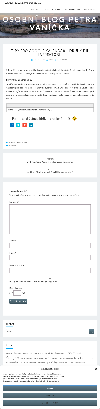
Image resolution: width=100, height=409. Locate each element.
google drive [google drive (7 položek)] (67, 358)
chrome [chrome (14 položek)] (40, 352)
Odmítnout (50, 395)
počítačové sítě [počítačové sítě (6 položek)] (73, 363)
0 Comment (63, 60)
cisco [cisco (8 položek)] (47, 353)
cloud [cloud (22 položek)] (52, 353)
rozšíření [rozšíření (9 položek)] (81, 362)
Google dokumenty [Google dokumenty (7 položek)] (56, 358)
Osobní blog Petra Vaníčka (23, 3)
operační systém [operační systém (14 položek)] (54, 362)
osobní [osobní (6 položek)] (65, 363)
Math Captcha (15, 288)
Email (12, 252)
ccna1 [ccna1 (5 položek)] (34, 353)
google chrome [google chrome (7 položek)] (25, 358)
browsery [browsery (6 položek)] (26, 353)
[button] (96, 368)
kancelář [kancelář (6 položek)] (12, 363)
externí (12, 145)
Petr (51, 60)
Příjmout (50, 388)
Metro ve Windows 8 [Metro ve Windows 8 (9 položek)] (29, 362)
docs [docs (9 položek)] (65, 353)
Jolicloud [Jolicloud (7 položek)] (86, 358)
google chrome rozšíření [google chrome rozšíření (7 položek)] (39, 358)
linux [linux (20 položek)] (18, 362)
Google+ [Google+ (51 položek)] (12, 357)
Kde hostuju (89, 9)
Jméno (13, 240)
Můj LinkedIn (36, 9)
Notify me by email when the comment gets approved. (50, 280)
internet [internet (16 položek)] (76, 358)
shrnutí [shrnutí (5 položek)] (87, 363)
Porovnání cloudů (72, 9)
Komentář (14, 202)
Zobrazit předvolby (50, 403)
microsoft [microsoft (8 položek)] (41, 362)
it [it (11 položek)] (82, 358)
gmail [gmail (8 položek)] (78, 353)
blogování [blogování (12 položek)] (17, 353)
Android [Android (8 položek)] (9, 353)
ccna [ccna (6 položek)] (30, 353)
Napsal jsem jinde (53, 9)
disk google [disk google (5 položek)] (60, 353)
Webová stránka (16, 265)
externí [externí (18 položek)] (72, 353)
